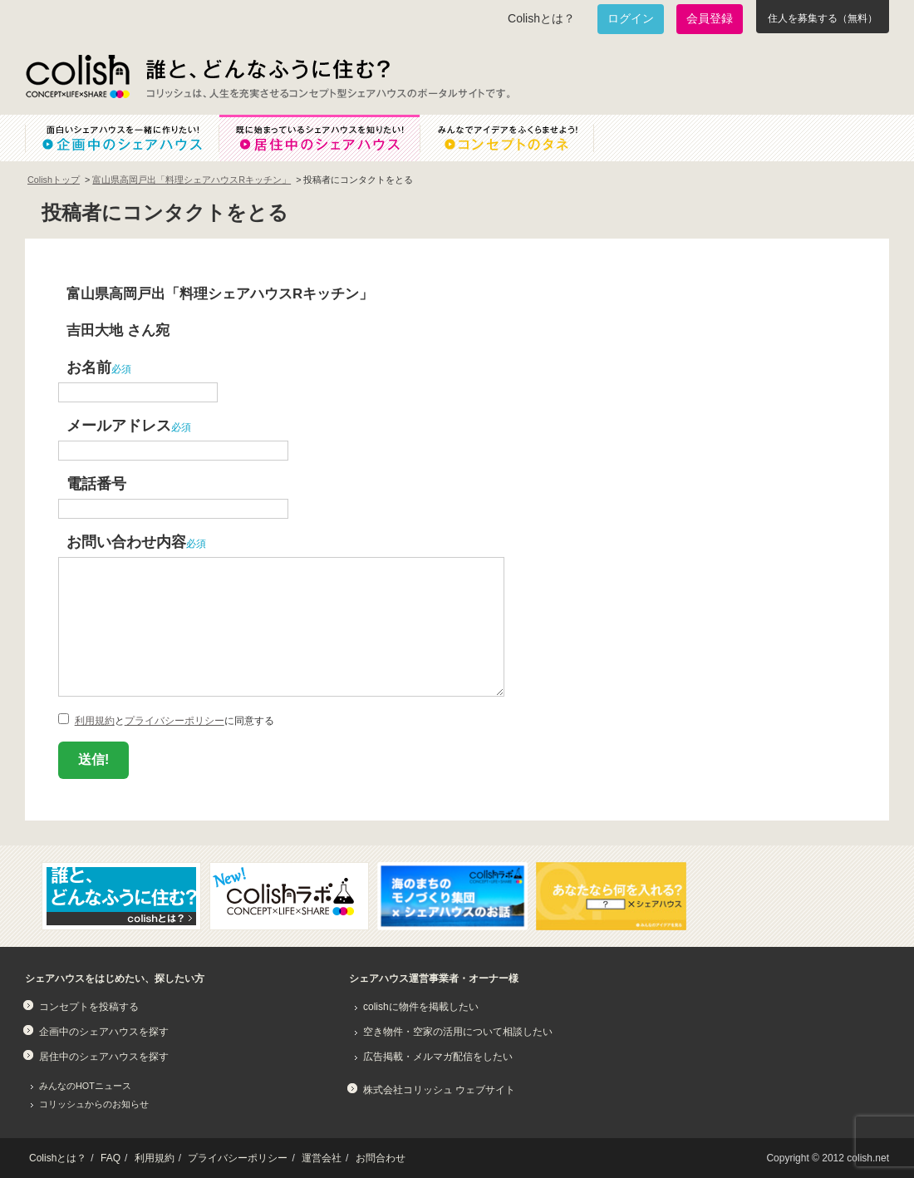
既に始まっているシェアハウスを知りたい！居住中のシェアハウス (319, 138)
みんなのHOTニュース (85, 1086)
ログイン (630, 18)
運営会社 (322, 1158)
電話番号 (96, 483)
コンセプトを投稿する (89, 1007)
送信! (93, 759)
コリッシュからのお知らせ (94, 1104)
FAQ (110, 1158)
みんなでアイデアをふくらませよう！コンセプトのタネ (520, 138)
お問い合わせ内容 (126, 541)
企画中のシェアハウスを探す (104, 1032)
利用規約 (95, 721)
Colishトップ (53, 180)
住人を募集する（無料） (822, 18)
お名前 (88, 367)
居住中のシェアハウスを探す (104, 1056)
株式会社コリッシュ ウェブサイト (439, 1090)
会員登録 (709, 18)
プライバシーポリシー (174, 721)
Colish (77, 76)
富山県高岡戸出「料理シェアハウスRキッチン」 (191, 180)
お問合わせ (380, 1158)
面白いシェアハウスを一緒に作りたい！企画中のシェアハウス (122, 138)
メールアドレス (118, 425)
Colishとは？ (541, 18)
